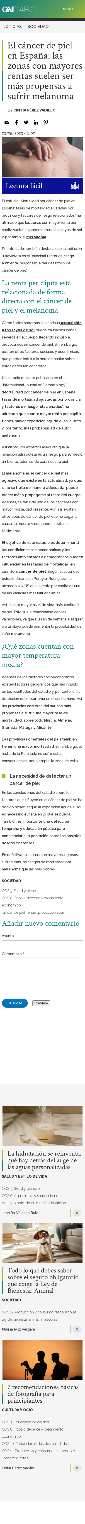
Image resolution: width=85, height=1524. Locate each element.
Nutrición (58, 1203)
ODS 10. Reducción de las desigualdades (35, 1444)
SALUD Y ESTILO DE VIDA (24, 1176)
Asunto (8, 936)
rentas (31, 912)
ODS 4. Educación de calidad (25, 1422)
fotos (24, 1458)
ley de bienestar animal (20, 1319)
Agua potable (13, 1203)
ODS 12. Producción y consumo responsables (39, 1312)
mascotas (49, 1319)
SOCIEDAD (38, 26)
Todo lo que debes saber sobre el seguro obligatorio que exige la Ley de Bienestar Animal (43, 1280)
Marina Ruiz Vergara (18, 1329)
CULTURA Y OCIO (17, 1410)
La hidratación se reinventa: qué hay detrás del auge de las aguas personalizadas (44, 1160)
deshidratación (38, 1203)
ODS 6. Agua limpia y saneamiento (30, 1196)
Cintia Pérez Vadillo (34, 110)
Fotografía (10, 1458)
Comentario (12, 954)
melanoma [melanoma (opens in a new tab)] (36, 237)
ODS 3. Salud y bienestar (22, 891)
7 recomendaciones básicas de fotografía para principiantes (43, 1394)
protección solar (51, 912)
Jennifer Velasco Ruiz (20, 1213)
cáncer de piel (13, 912)
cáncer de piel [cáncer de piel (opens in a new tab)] (32, 571)
